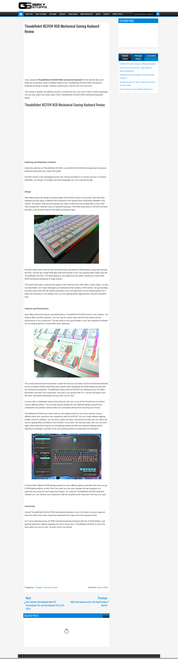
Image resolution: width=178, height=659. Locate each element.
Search (158, 14)
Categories (151, 55)
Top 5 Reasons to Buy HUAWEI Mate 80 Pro (136, 89)
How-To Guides (41, 14)
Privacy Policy (118, 14)
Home (21, 14)
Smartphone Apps (86, 14)
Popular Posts (138, 57)
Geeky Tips (29, 14)
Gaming (47, 587)
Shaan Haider (102, 587)
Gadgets (62, 14)
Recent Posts (125, 57)
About (98, 14)
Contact (106, 14)
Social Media (72, 14)
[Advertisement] (64, 54)
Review (54, 587)
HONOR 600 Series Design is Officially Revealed (138, 64)
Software (52, 14)
